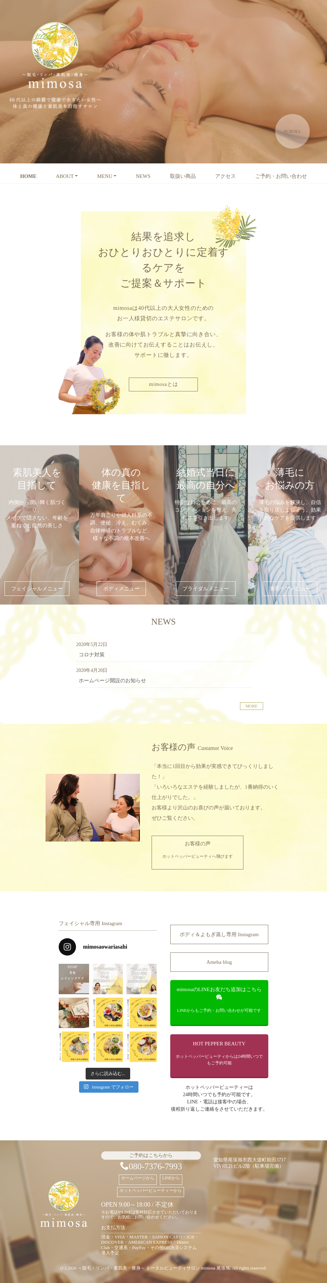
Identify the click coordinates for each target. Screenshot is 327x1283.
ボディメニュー (121, 588)
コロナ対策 (92, 654)
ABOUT (65, 176)
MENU (104, 176)
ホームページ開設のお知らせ (112, 680)
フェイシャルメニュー (37, 588)
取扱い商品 (183, 176)
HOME (28, 176)
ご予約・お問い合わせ (281, 176)
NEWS (143, 176)
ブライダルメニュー (205, 588)
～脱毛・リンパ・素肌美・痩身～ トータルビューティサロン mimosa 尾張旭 (154, 1268)
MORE (252, 706)
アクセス (225, 176)
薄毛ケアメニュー (290, 588)
